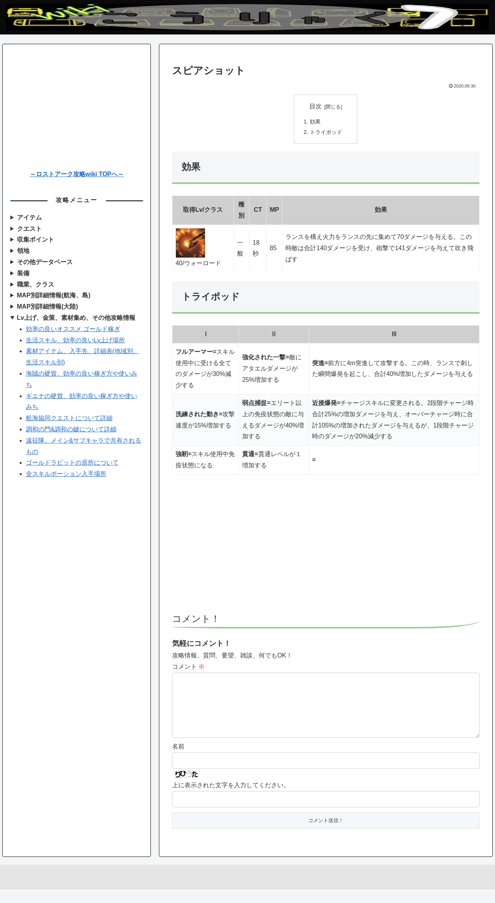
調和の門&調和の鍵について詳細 (71, 429)
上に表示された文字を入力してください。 (231, 798)
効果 (315, 122)
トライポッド (326, 133)
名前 (178, 760)
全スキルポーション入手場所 (66, 473)
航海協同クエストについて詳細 (69, 418)
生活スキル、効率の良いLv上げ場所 (75, 340)
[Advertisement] (326, 548)
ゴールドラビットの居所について (72, 462)
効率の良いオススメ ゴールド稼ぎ (73, 329)
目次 (315, 106)
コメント (188, 667)
